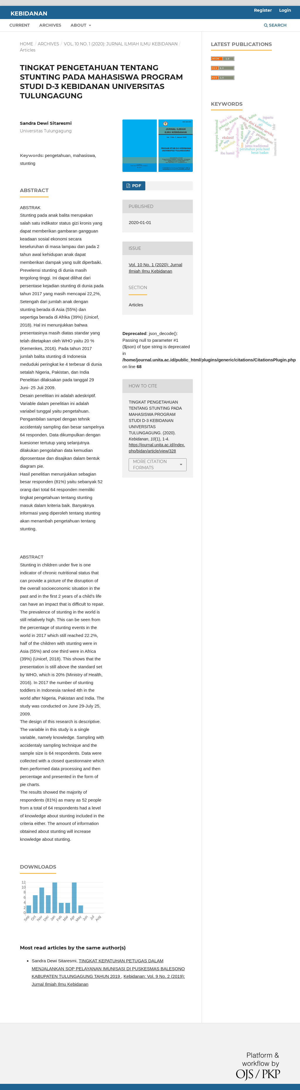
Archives (50, 25)
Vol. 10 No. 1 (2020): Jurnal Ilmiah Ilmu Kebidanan (121, 44)
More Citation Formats (150, 464)
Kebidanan (29, 13)
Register (263, 10)
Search (275, 25)
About (79, 25)
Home (26, 44)
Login (285, 10)
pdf (136, 185)
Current (19, 25)
